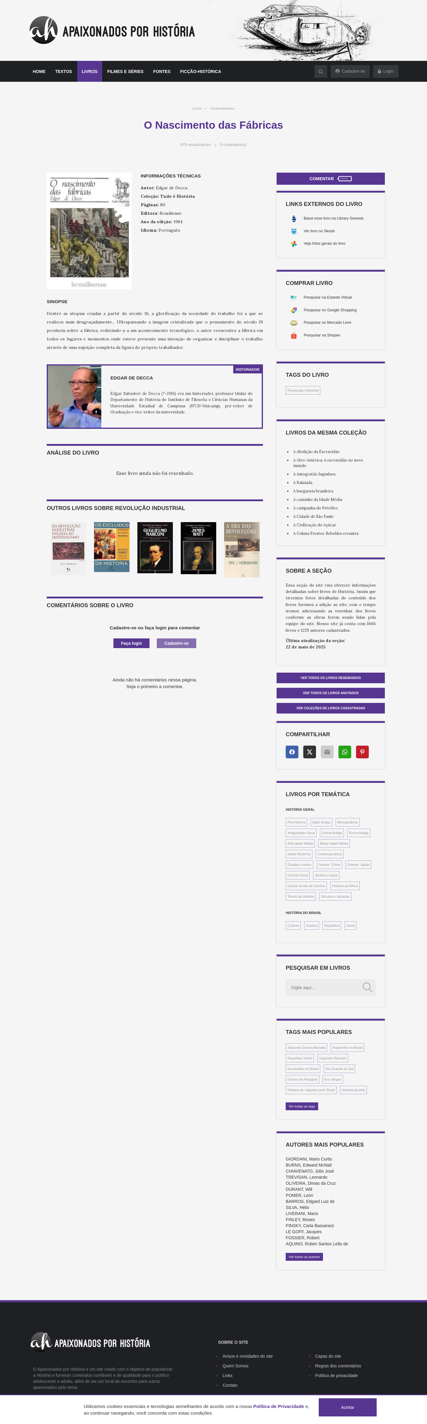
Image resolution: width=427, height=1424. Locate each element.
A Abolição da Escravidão (316, 451)
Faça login (131, 643)
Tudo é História (177, 196)
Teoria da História (300, 896)
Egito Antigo (321, 822)
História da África (345, 886)
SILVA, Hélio (297, 1207)
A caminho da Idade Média (317, 499)
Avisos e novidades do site (248, 1356)
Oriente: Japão (358, 864)
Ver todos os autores (304, 1257)
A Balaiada (302, 482)
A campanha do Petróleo (315, 507)
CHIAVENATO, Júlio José (310, 1171)
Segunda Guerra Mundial (306, 1047)
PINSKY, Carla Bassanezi (310, 1225)
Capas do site (328, 1356)
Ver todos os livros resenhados (331, 678)
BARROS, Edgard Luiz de (310, 1201)
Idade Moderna (298, 854)
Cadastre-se (176, 643)
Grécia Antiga (332, 833)
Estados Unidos (299, 864)
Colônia (293, 925)
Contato (230, 1385)
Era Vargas (332, 1079)
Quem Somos (236, 1365)
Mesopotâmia (348, 822)
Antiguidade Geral (301, 833)
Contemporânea (222, 108)
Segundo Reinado (332, 1058)
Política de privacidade (336, 1375)
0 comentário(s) (233, 145)
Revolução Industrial (302, 390)
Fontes (161, 71)
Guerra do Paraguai (302, 1079)
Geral (350, 925)
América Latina (326, 875)
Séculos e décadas (335, 896)
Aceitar (348, 1407)
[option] (68, 548)
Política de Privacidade (278, 1406)
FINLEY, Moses (300, 1219)
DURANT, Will (299, 1189)
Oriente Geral (297, 875)
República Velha (299, 1058)
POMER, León (299, 1195)
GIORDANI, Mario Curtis (309, 1159)
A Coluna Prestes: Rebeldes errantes (326, 533)
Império (311, 925)
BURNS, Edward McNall (308, 1165)
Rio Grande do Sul (339, 1069)
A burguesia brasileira (313, 490)
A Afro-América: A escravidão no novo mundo (328, 463)
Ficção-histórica (200, 71)
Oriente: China (329, 864)
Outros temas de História (306, 886)
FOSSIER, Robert (302, 1237)
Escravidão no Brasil (302, 1069)
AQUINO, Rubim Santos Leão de (317, 1243)
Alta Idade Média (300, 843)
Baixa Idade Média (334, 843)
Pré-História (296, 822)
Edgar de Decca (131, 377)
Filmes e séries (125, 71)
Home (39, 71)
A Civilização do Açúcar (314, 524)
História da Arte (353, 1090)
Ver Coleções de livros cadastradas (330, 708)
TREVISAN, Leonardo (306, 1177)
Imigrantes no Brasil (347, 1047)
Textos (63, 71)
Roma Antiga (358, 833)
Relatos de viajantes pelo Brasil (311, 1090)
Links (228, 1375)
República (331, 925)
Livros (90, 71)
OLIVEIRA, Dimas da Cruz (311, 1183)
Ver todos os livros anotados (331, 693)
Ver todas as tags (302, 1106)
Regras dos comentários (338, 1365)
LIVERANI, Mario (302, 1213)
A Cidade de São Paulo (313, 516)
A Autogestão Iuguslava (314, 474)
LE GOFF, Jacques (303, 1231)
